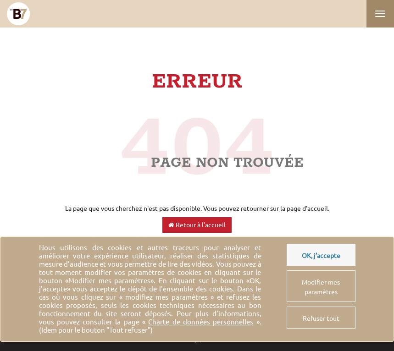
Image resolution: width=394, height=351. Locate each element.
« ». (201, 322)
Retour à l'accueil (197, 225)
